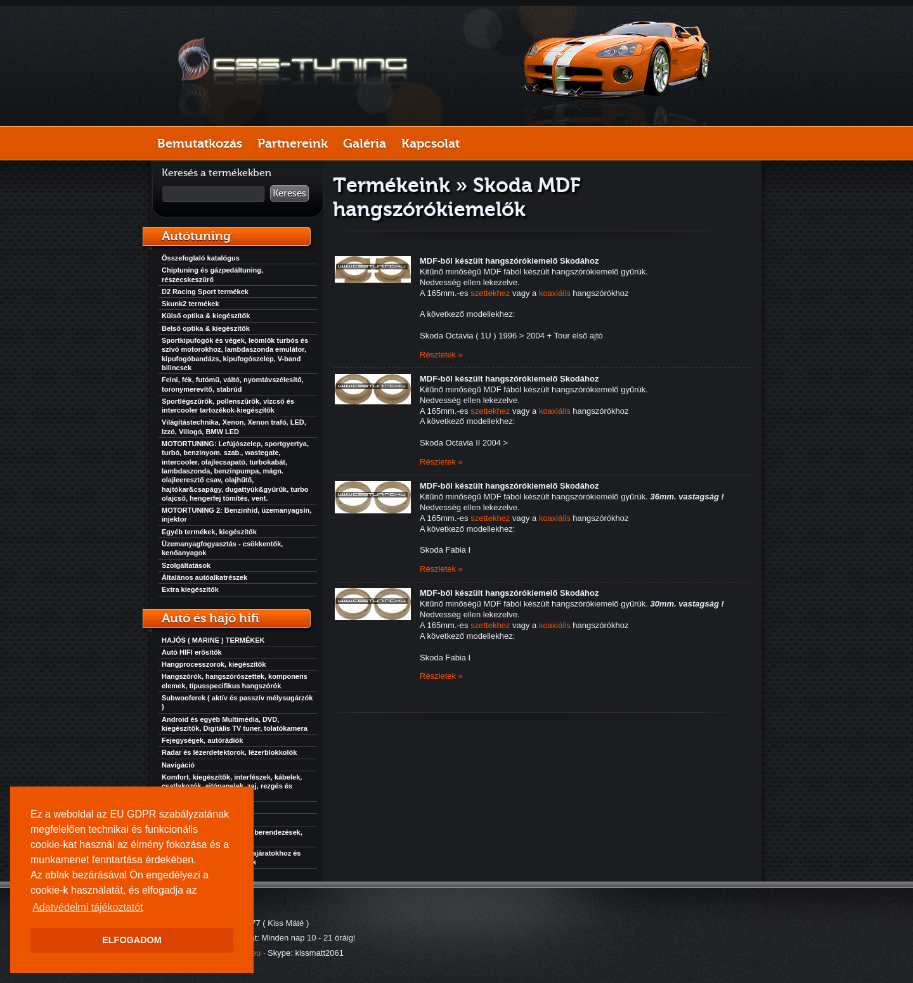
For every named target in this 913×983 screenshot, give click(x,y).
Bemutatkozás (199, 143)
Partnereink (292, 143)
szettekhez (490, 293)
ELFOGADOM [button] (132, 940)
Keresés (289, 193)
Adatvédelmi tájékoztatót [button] (87, 907)
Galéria (364, 143)
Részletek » (441, 354)
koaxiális (555, 293)
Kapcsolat (430, 143)
